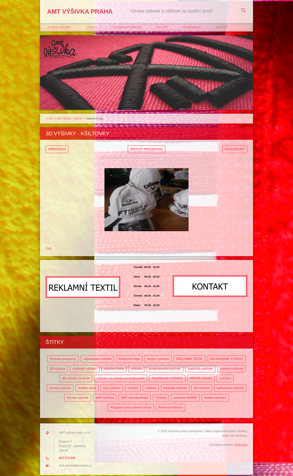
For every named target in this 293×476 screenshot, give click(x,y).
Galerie (162, 28)
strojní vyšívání (158, 360)
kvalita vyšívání (215, 398)
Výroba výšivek (78, 398)
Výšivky (92, 28)
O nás (49, 119)
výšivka (136, 369)
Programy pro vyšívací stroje (130, 408)
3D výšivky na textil (76, 379)
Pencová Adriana (170, 408)
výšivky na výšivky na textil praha (121, 379)
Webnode (241, 445)
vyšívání (225, 379)
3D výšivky (57, 369)
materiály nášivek (200, 369)
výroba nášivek (60, 389)
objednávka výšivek (97, 360)
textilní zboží (87, 389)
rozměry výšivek (231, 369)
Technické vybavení (127, 28)
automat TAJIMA (185, 398)
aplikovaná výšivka (230, 389)
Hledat (243, 10)
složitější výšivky (85, 369)
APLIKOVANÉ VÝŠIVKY (226, 360)
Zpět (49, 249)
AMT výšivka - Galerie (69, 119)
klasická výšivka (175, 389)
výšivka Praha (114, 369)
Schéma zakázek (59, 28)
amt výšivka (111, 389)
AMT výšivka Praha (134, 398)
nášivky (150, 389)
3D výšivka (201, 389)
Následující (235, 150)
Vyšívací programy (63, 360)
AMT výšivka (105, 398)
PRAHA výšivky (201, 379)
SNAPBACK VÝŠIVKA (167, 379)
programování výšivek (165, 369)
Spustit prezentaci (146, 150)
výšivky (132, 389)
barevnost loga (129, 360)
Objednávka (192, 28)
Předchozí (57, 150)
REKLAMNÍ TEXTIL (189, 360)
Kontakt (222, 28)
